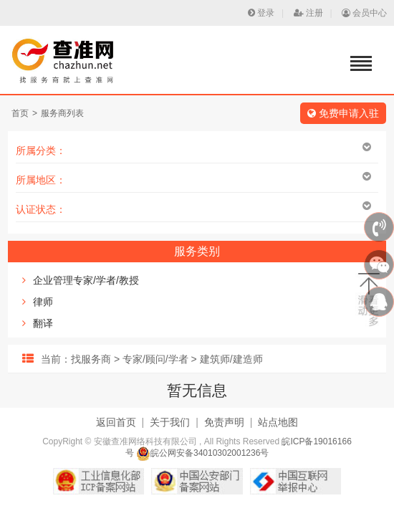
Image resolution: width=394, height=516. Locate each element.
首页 (20, 113)
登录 (261, 13)
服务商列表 (62, 113)
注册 (308, 13)
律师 (43, 301)
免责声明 (224, 422)
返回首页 (116, 422)
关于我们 (170, 422)
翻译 (43, 323)
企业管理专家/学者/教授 (86, 280)
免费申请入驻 (343, 113)
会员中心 (364, 13)
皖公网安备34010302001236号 (202, 453)
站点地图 (278, 422)
